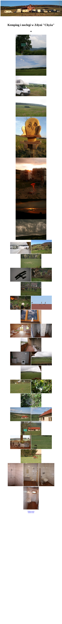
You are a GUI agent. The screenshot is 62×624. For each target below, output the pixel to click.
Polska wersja (31, 511)
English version (31, 512)
